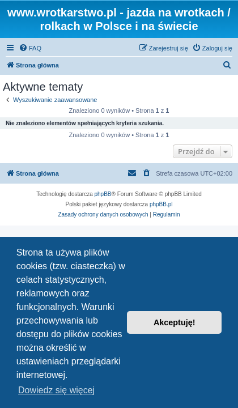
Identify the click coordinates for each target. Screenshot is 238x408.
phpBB (103, 194)
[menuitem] (30, 48)
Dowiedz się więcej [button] (56, 390)
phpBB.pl (161, 204)
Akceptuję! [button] (175, 322)
